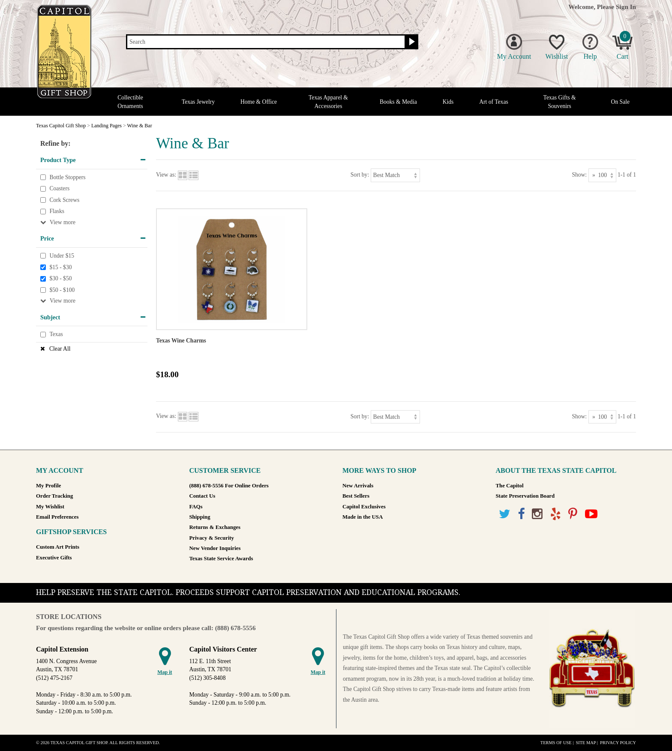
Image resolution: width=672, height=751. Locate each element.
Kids (448, 102)
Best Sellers (355, 496)
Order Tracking (54, 496)
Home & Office (258, 102)
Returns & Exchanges (214, 527)
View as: (166, 174)
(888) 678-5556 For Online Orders (229, 486)
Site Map (586, 742)
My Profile (48, 486)
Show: (579, 174)
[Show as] (602, 175)
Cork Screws (64, 200)
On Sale (620, 102)
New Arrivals (357, 486)
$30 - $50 (60, 278)
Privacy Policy (618, 742)
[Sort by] (395, 175)
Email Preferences (57, 517)
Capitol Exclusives (364, 507)
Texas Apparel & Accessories (328, 101)
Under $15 (61, 255)
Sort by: (360, 174)
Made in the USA (362, 517)
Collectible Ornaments (130, 101)
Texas (56, 334)
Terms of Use (556, 742)
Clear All (59, 348)
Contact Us (202, 496)
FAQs (196, 507)
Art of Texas (493, 102)
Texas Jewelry (198, 102)
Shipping (199, 517)
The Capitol (510, 486)
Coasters (59, 188)
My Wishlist (50, 507)
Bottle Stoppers (67, 177)
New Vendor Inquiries (215, 548)
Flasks (56, 211)
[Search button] (411, 42)
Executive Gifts (54, 558)
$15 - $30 (60, 267)
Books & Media (398, 102)
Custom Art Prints (57, 547)
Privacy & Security (211, 538)
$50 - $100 (62, 290)
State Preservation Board (525, 496)
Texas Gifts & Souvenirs (559, 101)
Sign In (626, 6)
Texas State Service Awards (221, 559)
